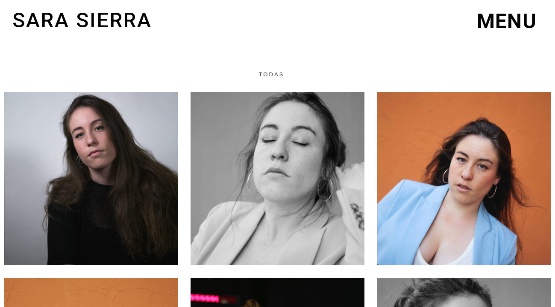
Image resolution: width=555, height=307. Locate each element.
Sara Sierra (82, 20)
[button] (507, 21)
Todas (271, 74)
